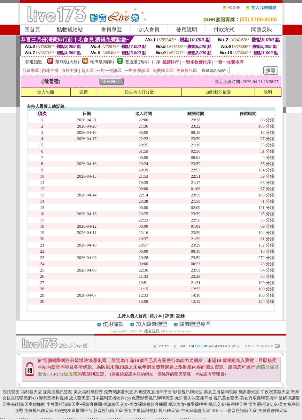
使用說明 (186, 29)
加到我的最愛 (218, 92)
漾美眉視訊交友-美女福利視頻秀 (73, 391)
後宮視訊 (152, 331)
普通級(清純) (137, 61)
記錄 (180, 316)
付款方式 (224, 29)
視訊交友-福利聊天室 (22, 391)
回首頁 (32, 29)
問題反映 (261, 29)
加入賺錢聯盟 (151, 324)
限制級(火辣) (67, 61)
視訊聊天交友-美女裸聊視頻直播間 (135, 404)
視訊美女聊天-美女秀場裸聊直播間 (246, 398)
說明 (268, 92)
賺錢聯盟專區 (195, 324)
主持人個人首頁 (132, 316)
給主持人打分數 (139, 92)
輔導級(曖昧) (102, 61)
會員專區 (111, 29)
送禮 (83, 92)
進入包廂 (45, 92)
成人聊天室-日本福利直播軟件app (100, 398)
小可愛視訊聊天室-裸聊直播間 (74, 404)
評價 (169, 316)
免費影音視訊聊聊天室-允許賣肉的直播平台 (172, 398)
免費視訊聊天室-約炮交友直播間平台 (138, 391)
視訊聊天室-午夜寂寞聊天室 (264, 391)
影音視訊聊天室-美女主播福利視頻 (205, 391)
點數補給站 (70, 29)
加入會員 (149, 29)
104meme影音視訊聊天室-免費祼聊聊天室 (249, 410)
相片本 (155, 316)
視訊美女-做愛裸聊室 (187, 404)
